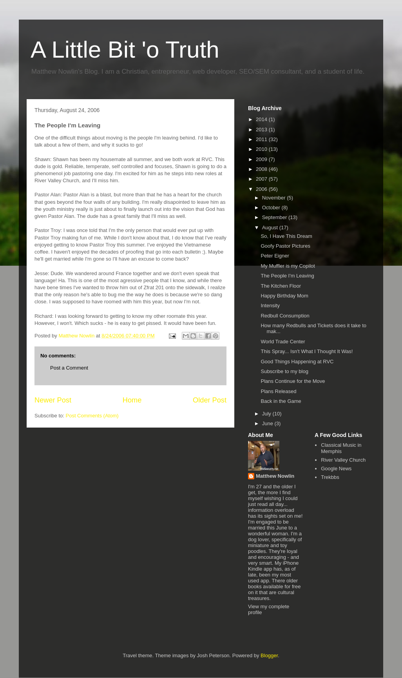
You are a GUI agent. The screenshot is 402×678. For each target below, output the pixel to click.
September (275, 217)
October (272, 207)
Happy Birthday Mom (284, 296)
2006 (262, 189)
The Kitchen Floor (281, 286)
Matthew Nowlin (275, 476)
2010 (262, 149)
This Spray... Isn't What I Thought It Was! (307, 351)
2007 (262, 179)
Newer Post (52, 400)
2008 (262, 169)
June (268, 423)
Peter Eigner (275, 256)
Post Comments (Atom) (92, 416)
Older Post (209, 400)
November (274, 198)
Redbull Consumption (285, 316)
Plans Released (278, 391)
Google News (336, 468)
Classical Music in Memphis (341, 448)
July (267, 414)
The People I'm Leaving (287, 276)
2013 (262, 129)
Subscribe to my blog (284, 371)
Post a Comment (69, 368)
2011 (262, 139)
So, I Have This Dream (286, 236)
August (270, 227)
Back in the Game (281, 401)
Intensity (270, 305)
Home (132, 400)
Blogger (269, 655)
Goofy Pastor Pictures (285, 246)
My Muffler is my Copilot (288, 266)
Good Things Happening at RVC (297, 361)
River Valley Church (343, 460)
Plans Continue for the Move (293, 381)
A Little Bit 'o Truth (125, 49)
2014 (262, 119)
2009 (262, 159)
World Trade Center (283, 341)
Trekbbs (330, 477)
